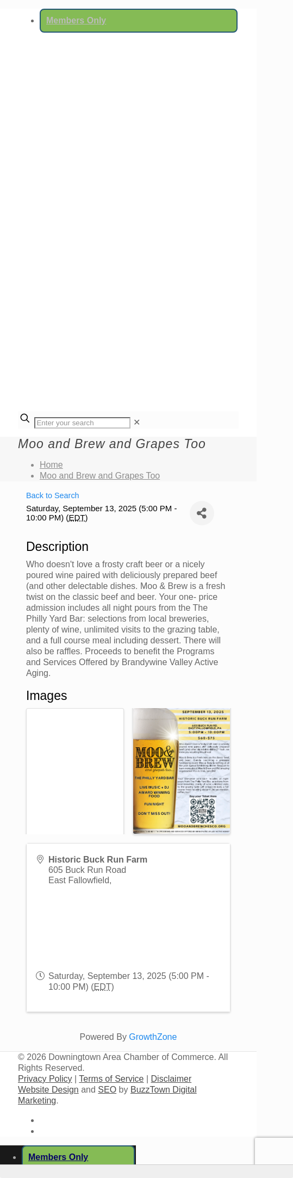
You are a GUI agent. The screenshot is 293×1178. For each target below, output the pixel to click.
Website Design (48, 1089)
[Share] (202, 513)
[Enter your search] (82, 423)
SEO (107, 1089)
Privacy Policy (45, 1078)
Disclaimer (171, 1078)
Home (51, 464)
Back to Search (52, 495)
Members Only (76, 20)
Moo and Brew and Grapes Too (100, 475)
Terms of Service (111, 1078)
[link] (136, 422)
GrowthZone (153, 1036)
